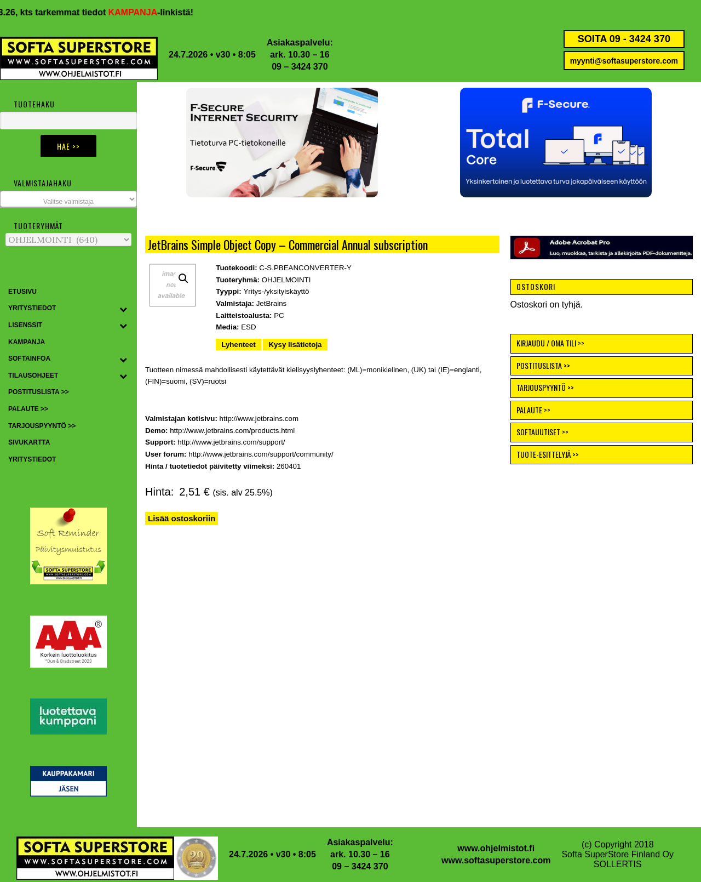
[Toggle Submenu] (123, 308)
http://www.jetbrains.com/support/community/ (260, 454)
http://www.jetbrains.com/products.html (232, 430)
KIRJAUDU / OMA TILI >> (550, 343)
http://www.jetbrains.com (259, 418)
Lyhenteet (238, 344)
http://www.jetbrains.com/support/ (231, 442)
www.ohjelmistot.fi (496, 848)
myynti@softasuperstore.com (624, 60)
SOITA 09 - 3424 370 (624, 38)
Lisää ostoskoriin (181, 518)
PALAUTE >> (533, 410)
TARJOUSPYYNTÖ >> (545, 387)
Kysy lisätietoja (294, 344)
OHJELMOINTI (286, 280)
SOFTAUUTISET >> (542, 431)
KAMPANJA (140, 12)
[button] (556, 142)
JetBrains (271, 303)
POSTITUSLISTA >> (543, 365)
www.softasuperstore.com (495, 860)
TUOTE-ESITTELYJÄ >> (547, 454)
